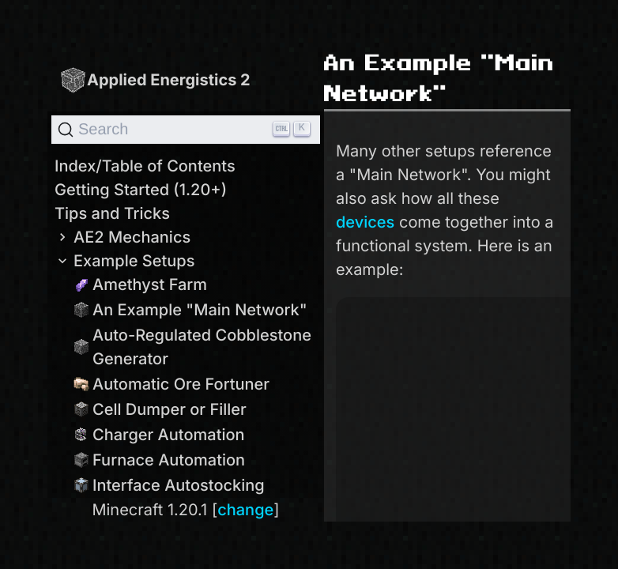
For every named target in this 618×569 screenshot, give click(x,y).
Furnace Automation (159, 459)
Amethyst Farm (140, 284)
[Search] (185, 129)
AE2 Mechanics (122, 237)
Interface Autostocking (169, 485)
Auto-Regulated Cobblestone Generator (192, 347)
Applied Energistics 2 (155, 79)
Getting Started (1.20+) (141, 189)
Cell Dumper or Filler (160, 409)
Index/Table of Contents (145, 165)
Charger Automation (159, 434)
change (245, 509)
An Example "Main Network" (190, 309)
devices (365, 222)
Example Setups (124, 260)
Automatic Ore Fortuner (171, 384)
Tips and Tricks (112, 213)
